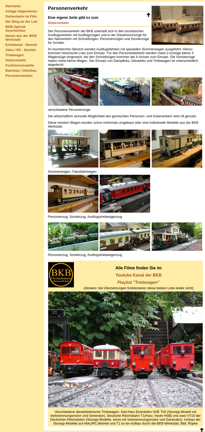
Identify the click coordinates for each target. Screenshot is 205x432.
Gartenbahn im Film (21, 16)
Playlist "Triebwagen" (138, 282)
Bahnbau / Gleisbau (21, 70)
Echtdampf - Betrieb (21, 45)
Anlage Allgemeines (21, 11)
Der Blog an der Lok (21, 21)
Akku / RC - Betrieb (20, 50)
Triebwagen (14, 55)
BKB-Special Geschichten (15, 28)
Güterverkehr (16, 60)
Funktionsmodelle (19, 65)
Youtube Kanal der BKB (138, 275)
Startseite (13, 6)
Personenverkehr (19, 76)
